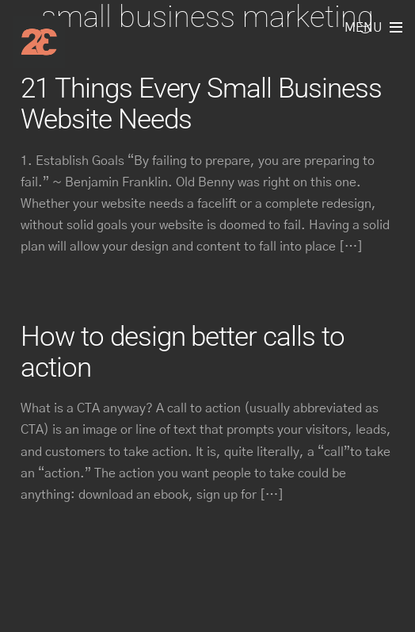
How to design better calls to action (182, 352)
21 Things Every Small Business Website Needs (201, 103)
